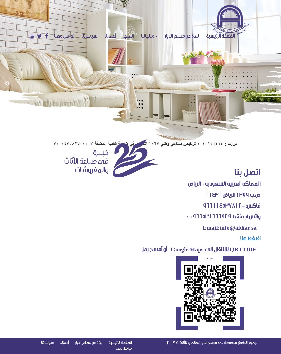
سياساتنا (89, 36)
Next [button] (273, 83)
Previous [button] (7, 83)
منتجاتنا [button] (149, 36)
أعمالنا (110, 36)
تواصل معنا (64, 36)
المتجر (128, 36)
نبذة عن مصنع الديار (182, 36)
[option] (140, 73)
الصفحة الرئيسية (222, 36)
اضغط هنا (248, 239)
